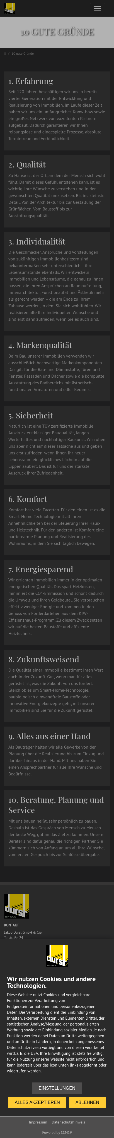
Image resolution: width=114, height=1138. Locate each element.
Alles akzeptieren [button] (37, 1102)
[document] (57, 1029)
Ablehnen (87, 1102)
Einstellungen (57, 1088)
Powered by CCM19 (57, 1132)
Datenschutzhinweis (68, 1122)
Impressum (38, 1122)
